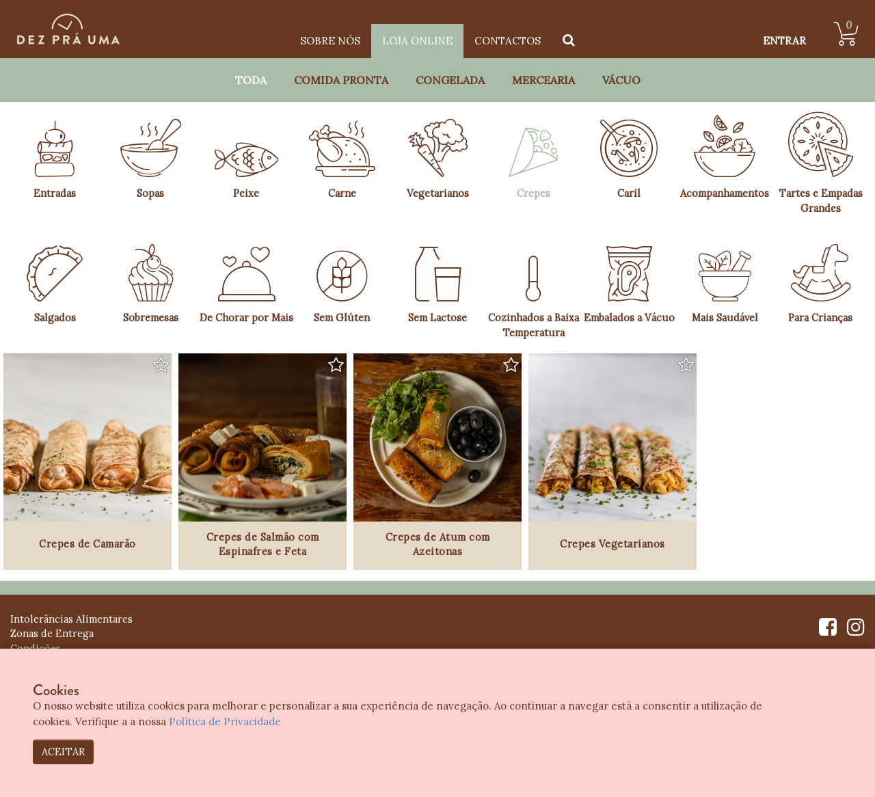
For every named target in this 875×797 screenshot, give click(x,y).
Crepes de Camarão (87, 543)
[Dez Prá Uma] (68, 29)
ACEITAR (63, 751)
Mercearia (543, 80)
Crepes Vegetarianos (612, 543)
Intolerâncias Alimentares (71, 618)
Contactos (507, 40)
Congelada (450, 80)
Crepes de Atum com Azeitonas (438, 544)
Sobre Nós (330, 40)
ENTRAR (784, 40)
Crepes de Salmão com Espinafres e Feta (262, 544)
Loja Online (417, 40)
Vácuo (621, 80)
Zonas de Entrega (52, 633)
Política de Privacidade (225, 721)
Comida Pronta (341, 80)
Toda (251, 80)
